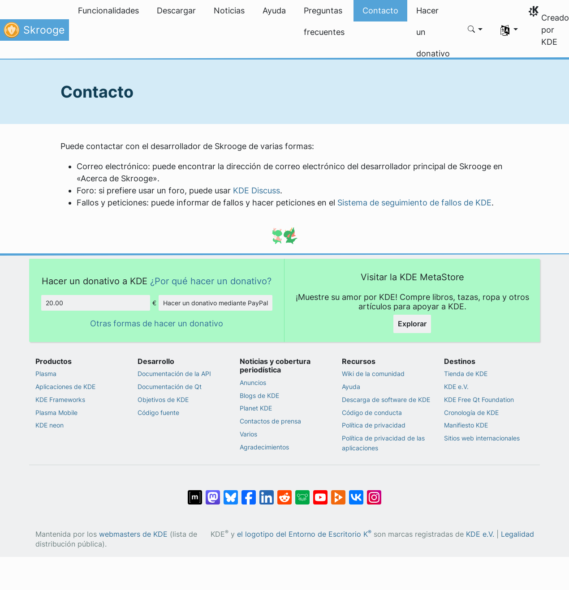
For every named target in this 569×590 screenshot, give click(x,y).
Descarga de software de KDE (386, 399)
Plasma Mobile (56, 412)
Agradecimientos (264, 447)
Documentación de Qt (170, 386)
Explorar (412, 323)
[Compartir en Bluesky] (231, 492)
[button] (475, 30)
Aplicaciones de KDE (65, 386)
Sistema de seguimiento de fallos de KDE (414, 202)
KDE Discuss (256, 190)
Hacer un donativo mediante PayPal (215, 303)
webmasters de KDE (133, 534)
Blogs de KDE (259, 395)
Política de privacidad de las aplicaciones (383, 443)
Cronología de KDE (471, 412)
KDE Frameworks (60, 399)
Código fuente (158, 412)
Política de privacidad (373, 425)
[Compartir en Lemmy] (302, 492)
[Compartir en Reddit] (284, 492)
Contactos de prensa (270, 421)
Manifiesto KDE (466, 425)
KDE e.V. (456, 386)
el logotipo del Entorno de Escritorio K (304, 534)
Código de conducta (372, 412)
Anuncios (253, 382)
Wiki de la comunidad (373, 373)
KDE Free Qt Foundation (479, 399)
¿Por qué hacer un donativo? (211, 280)
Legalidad (517, 534)
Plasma (45, 373)
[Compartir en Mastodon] (213, 492)
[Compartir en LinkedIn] (266, 492)
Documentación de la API (174, 373)
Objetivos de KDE (163, 399)
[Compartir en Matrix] (195, 492)
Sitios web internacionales (482, 438)
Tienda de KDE (465, 373)
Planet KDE (256, 408)
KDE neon (49, 425)
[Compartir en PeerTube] (338, 492)
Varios (248, 434)
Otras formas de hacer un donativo (156, 323)
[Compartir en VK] (356, 492)
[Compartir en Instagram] (374, 492)
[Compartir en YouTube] (320, 492)
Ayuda (351, 386)
